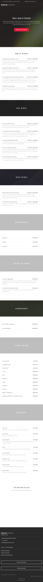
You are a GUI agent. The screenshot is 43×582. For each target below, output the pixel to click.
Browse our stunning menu (6, 555)
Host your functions (5, 552)
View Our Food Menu (21, 29)
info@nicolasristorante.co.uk (8, 542)
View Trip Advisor (21, 562)
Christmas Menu (21, 568)
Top (21, 579)
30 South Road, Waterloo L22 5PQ (9, 538)
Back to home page (5, 550)
